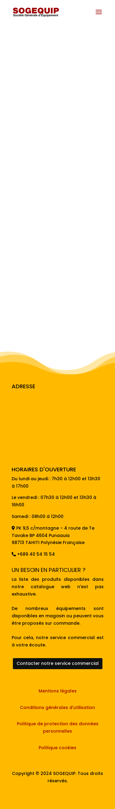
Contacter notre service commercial (58, 663)
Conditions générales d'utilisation (57, 707)
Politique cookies (57, 748)
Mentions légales (58, 691)
